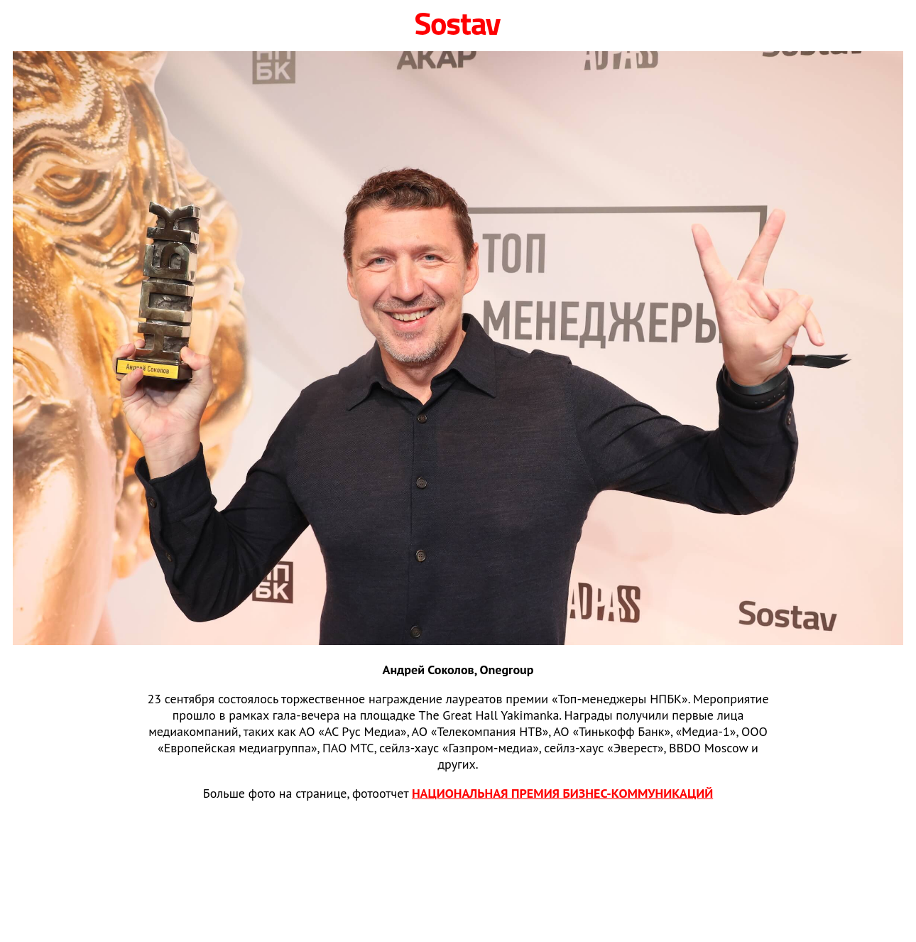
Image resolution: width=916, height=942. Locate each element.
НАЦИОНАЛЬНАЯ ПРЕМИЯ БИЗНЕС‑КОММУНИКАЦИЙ (562, 793)
